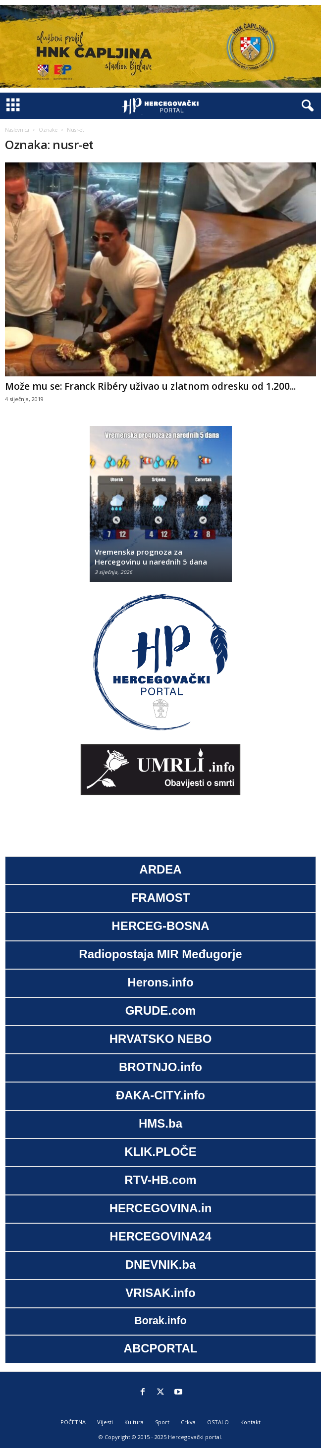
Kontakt (250, 1422)
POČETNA (73, 1422)
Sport (162, 1422)
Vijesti (105, 1422)
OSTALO (218, 1422)
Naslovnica (17, 129)
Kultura (134, 1422)
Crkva (188, 1422)
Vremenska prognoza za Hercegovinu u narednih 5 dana (151, 557)
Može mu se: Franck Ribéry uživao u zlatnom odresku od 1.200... (150, 386)
